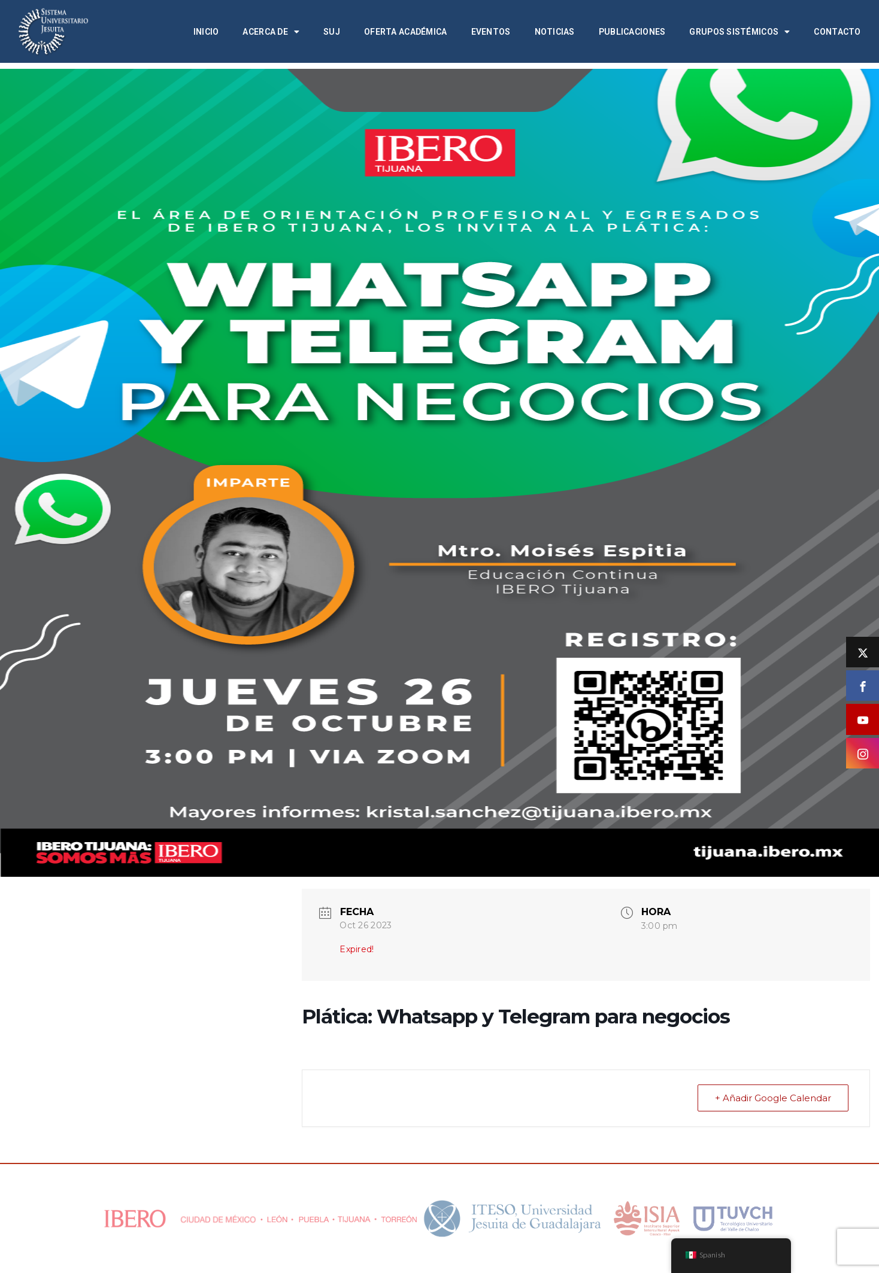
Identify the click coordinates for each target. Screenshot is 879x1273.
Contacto (837, 32)
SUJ (331, 32)
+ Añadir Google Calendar (773, 1098)
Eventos (491, 32)
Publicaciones (632, 32)
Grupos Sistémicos (739, 32)
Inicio (206, 32)
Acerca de (271, 32)
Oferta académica (405, 32)
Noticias (555, 32)
